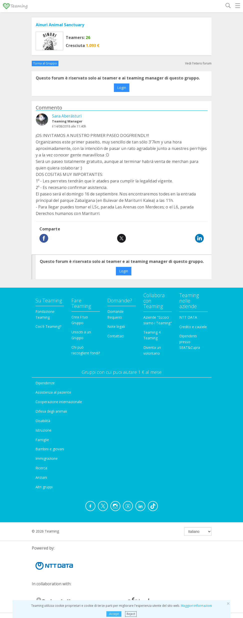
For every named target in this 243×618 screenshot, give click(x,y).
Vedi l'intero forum (198, 63)
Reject (131, 614)
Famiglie (42, 439)
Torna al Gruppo (45, 63)
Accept (114, 614)
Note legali (116, 326)
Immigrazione (46, 458)
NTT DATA (188, 317)
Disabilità (42, 420)
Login (121, 87)
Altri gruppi (44, 487)
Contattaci (115, 336)
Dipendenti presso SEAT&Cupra (189, 342)
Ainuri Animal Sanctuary (60, 24)
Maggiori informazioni (196, 606)
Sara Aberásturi (66, 116)
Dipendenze (45, 383)
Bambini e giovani (49, 449)
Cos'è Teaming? (48, 326)
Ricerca (41, 468)
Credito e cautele (193, 326)
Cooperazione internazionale (58, 401)
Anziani (41, 477)
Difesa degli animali (51, 411)
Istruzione (43, 430)
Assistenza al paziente (53, 392)
